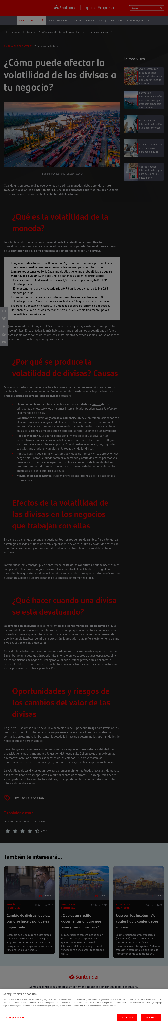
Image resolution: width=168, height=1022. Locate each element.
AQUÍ (82, 1008)
